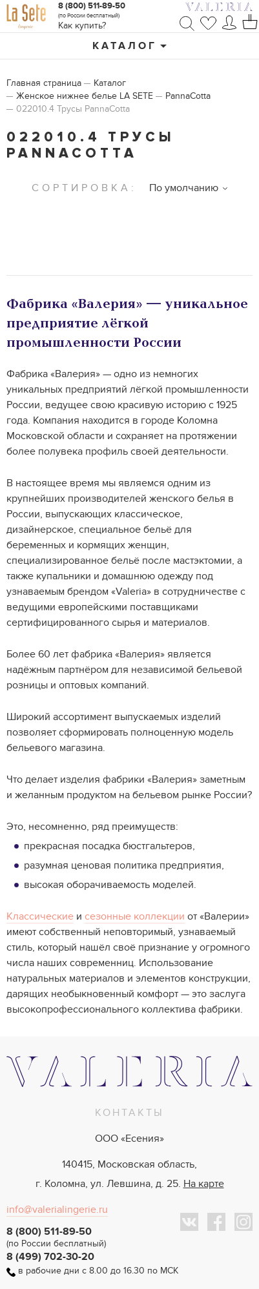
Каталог (124, 45)
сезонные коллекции (135, 916)
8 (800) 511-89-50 (91, 6)
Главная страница (43, 82)
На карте (203, 1183)
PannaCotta (188, 95)
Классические (40, 916)
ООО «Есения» (129, 1138)
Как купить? (82, 25)
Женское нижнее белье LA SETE (84, 95)
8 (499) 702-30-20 (50, 1256)
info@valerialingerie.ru (57, 1209)
